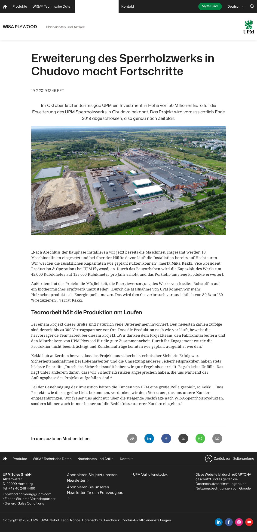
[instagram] (239, 522)
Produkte (20, 458)
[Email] (217, 439)
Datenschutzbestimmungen (218, 483)
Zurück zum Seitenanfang (234, 458)
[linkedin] (219, 522)
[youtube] (249, 522)
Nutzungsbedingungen (214, 488)
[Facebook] (164, 439)
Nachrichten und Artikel (65, 26)
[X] (182, 439)
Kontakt (126, 458)
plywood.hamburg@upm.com (28, 494)
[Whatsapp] (199, 439)
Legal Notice (70, 520)
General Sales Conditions (24, 503)
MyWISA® (210, 6)
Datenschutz (92, 520)
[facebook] (229, 522)
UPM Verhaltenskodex (150, 474)
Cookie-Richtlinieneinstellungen (146, 520)
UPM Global (49, 520)
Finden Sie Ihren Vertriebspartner (30, 498)
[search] (252, 6)
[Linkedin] (147, 439)
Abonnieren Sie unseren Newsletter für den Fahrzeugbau (95, 490)
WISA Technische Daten (52, 458)
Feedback (112, 520)
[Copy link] (129, 439)
